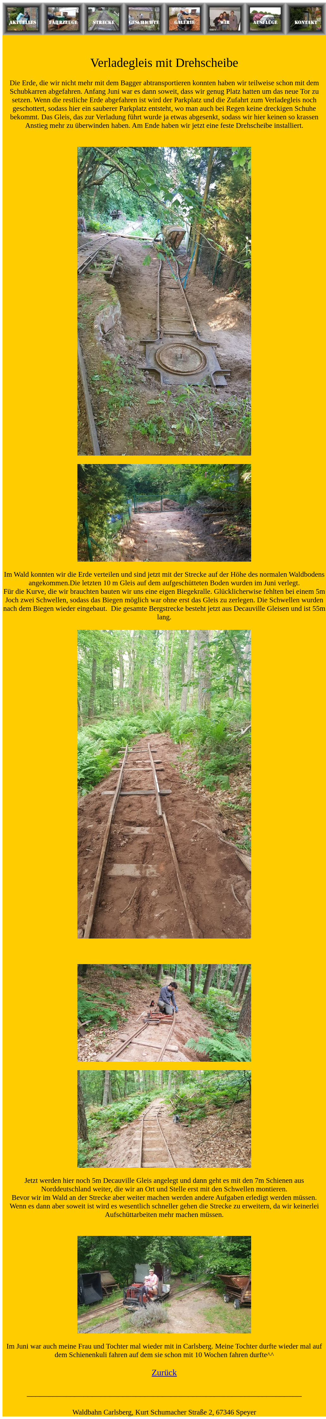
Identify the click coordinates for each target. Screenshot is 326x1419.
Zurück (164, 1372)
